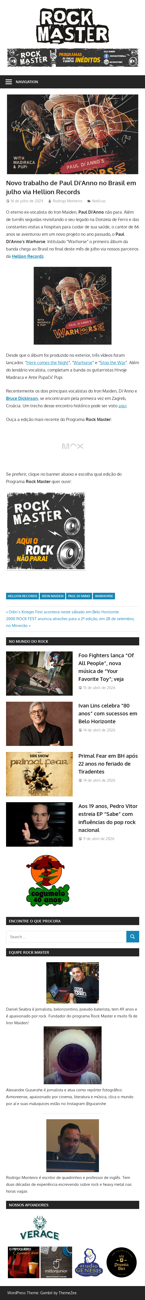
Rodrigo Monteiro (67, 201)
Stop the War (113, 362)
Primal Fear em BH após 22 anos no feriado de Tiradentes (108, 763)
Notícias (99, 201)
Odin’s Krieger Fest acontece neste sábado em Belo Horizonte (63, 611)
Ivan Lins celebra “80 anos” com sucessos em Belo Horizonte (107, 713)
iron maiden (52, 596)
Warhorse (83, 362)
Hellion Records (22, 596)
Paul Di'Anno (79, 596)
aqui (122, 405)
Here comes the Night (47, 362)
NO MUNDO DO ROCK (28, 641)
